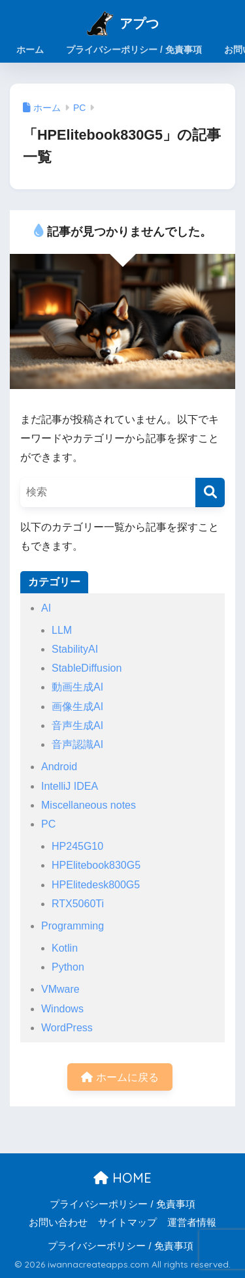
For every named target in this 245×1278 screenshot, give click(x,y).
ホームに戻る (119, 1077)
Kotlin (65, 948)
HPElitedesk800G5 (96, 884)
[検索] (210, 492)
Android (59, 766)
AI (46, 608)
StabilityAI (75, 649)
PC (48, 824)
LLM (62, 630)
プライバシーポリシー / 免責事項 (122, 1204)
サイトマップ (127, 1222)
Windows (62, 1008)
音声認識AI (77, 744)
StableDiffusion (87, 668)
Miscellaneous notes (88, 805)
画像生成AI (77, 706)
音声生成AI (77, 725)
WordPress (67, 1027)
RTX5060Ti (78, 903)
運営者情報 (191, 1222)
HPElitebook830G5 (96, 865)
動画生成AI (77, 687)
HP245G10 (77, 846)
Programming (72, 925)
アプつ (139, 23)
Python (68, 967)
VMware (60, 989)
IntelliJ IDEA (69, 786)
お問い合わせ (58, 1222)
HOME (122, 1178)
